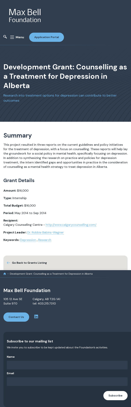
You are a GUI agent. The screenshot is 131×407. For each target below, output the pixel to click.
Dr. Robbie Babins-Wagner (45, 232)
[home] (4, 274)
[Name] (67, 365)
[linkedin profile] (36, 317)
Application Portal (46, 37)
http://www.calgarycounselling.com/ (71, 225)
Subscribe (115, 395)
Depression (28, 240)
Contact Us (16, 317)
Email (10, 373)
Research (44, 240)
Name (11, 357)
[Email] (67, 381)
